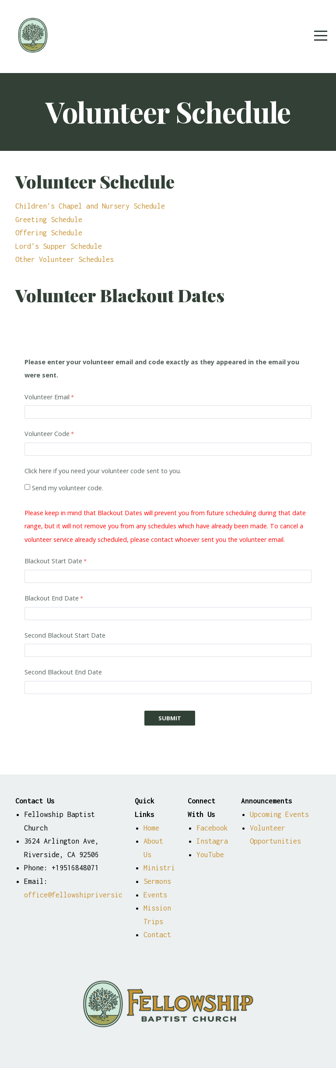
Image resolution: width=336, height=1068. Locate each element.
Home (151, 828)
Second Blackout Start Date (64, 635)
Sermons (157, 881)
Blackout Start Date (53, 561)
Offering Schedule (48, 232)
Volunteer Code (47, 433)
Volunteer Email (47, 397)
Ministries (163, 867)
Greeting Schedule (48, 219)
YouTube (210, 854)
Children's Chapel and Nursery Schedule (90, 206)
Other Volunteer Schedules (64, 259)
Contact (157, 934)
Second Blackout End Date (63, 672)
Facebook (212, 828)
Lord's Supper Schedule (58, 246)
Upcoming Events (281, 814)
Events (155, 894)
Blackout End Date (51, 598)
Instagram (214, 841)
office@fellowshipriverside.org (83, 894)
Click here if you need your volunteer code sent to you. (102, 471)
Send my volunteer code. (67, 488)
